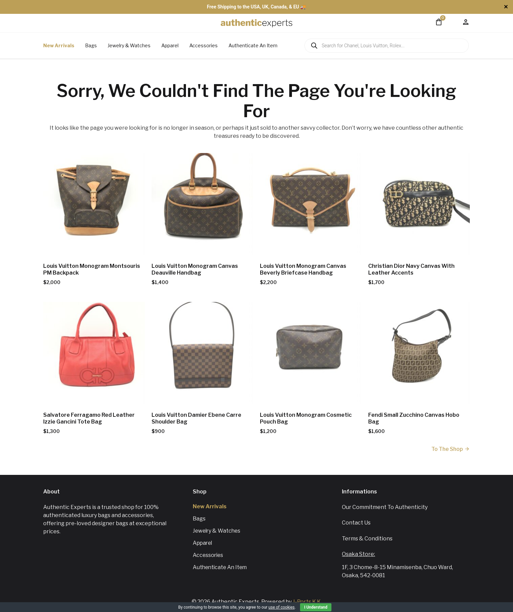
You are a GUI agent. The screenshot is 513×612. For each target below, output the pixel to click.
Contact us (356, 522)
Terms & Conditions (367, 538)
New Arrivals (58, 45)
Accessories (203, 45)
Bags (91, 45)
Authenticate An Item (252, 45)
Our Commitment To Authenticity (385, 507)
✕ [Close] (506, 7)
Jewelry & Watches (129, 45)
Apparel (170, 45)
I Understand (315, 607)
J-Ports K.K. (307, 601)
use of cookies (281, 607)
